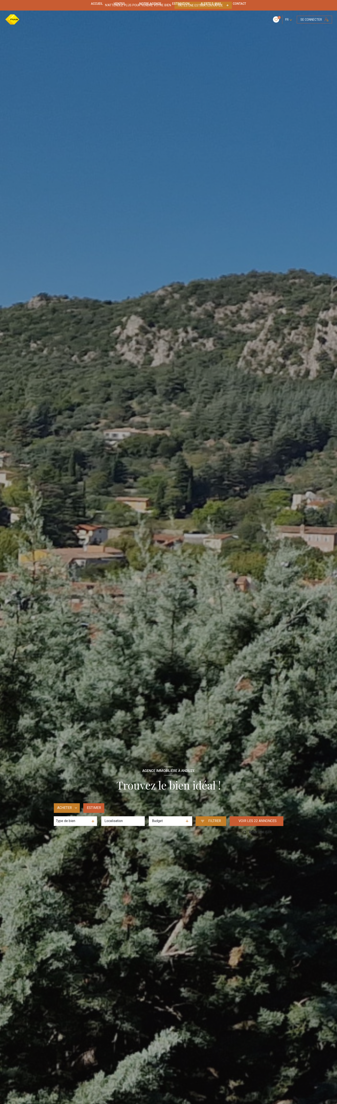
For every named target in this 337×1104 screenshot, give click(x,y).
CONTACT (239, 3)
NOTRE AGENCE (150, 3)
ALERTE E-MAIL (211, 3)
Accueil (97, 3)
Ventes (119, 3)
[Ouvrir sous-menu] (129, 4)
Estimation (181, 3)
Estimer (94, 808)
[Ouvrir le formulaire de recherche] (211, 821)
